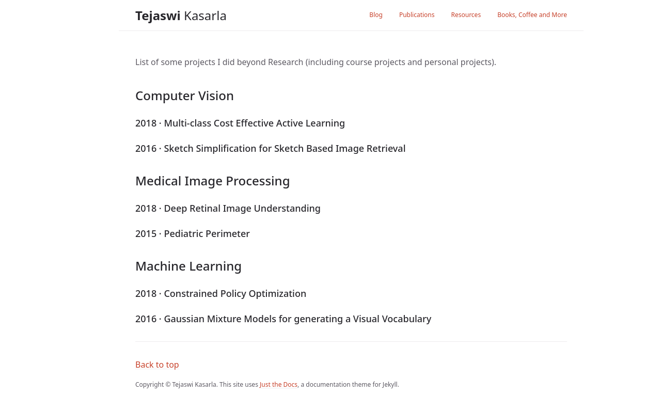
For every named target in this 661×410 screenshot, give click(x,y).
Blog (376, 14)
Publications (417, 14)
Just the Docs (278, 384)
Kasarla (181, 15)
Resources (466, 14)
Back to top (157, 364)
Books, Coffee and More (532, 14)
